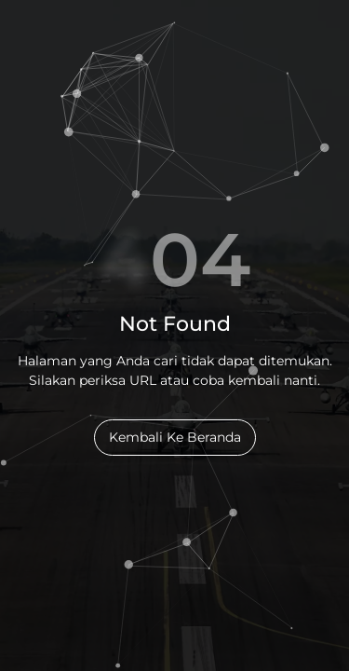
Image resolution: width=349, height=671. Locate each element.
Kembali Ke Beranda (175, 437)
